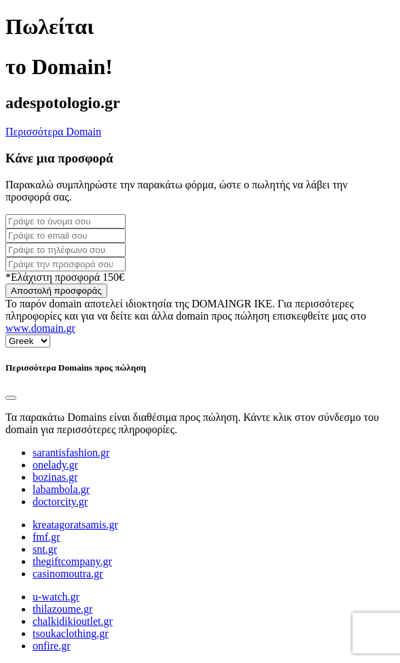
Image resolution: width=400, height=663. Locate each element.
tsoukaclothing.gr (71, 633)
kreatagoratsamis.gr (75, 524)
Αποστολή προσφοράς (56, 291)
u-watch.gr (56, 596)
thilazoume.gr (62, 609)
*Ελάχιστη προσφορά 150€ (64, 277)
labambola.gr (61, 489)
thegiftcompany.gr (72, 561)
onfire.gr (52, 645)
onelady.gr (55, 465)
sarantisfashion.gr (71, 452)
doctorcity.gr (60, 501)
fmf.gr (46, 537)
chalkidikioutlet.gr (73, 621)
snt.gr (45, 549)
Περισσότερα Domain (53, 131)
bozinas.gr (55, 477)
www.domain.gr (40, 328)
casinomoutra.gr (68, 573)
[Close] (10, 398)
